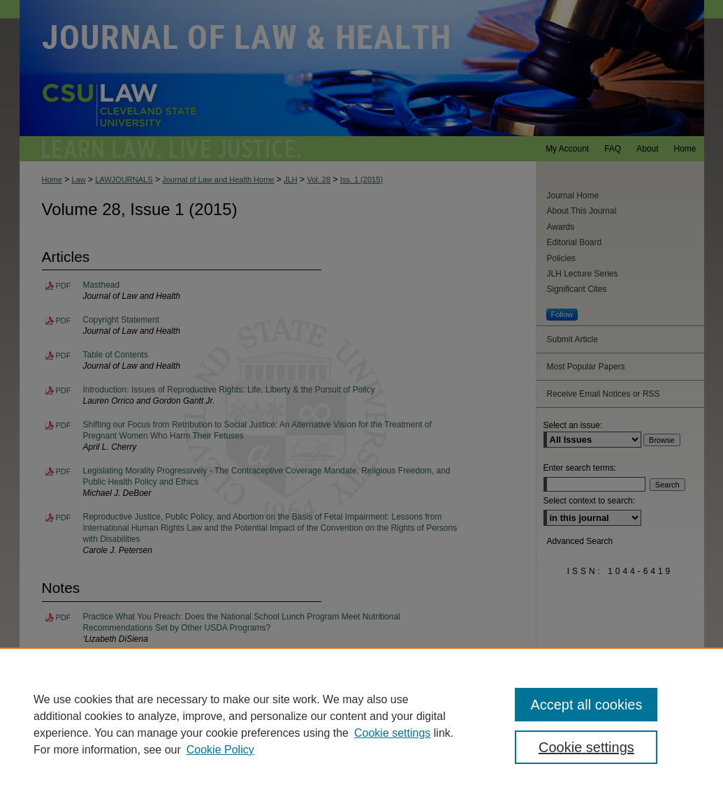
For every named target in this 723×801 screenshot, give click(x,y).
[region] (361, 724)
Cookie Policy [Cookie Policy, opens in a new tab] (220, 750)
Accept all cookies (586, 704)
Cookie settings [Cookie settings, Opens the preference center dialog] (586, 747)
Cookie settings (392, 733)
